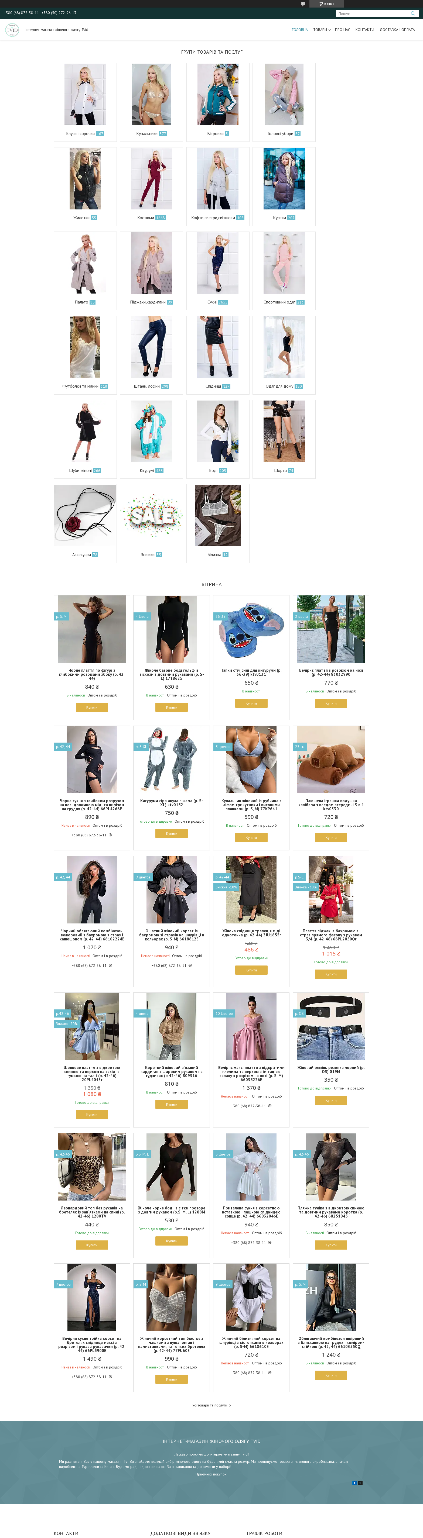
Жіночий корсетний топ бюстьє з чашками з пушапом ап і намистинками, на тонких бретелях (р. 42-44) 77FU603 (171, 1260)
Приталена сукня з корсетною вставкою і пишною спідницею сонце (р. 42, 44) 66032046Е (251, 1128)
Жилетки (335, 133)
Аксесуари (80, 470)
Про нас (342, 29)
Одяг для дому (79, 386)
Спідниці (334, 302)
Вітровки (209, 133)
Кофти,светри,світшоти (143, 217)
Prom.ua (237, 1528)
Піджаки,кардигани (335, 217)
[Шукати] (413, 13)
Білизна (208, 470)
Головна (300, 29)
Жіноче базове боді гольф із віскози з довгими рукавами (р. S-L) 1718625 (171, 590)
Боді (270, 386)
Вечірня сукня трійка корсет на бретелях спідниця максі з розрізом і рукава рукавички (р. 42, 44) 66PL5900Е (91, 1260)
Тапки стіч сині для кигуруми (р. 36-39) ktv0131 (251, 588)
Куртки (206, 217)
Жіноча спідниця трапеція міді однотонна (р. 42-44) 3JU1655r (251, 849)
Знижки (144, 470)
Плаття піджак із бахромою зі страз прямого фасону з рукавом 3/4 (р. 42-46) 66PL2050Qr (331, 851)
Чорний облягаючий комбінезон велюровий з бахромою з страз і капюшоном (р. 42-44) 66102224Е (92, 851)
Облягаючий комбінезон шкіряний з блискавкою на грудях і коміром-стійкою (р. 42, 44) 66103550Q (331, 1258)
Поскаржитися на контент (207, 1533)
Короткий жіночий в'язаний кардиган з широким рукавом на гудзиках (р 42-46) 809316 (172, 987)
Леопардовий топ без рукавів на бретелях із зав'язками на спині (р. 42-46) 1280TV (92, 1128)
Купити (91, 622)
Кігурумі (207, 386)
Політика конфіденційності (250, 1533)
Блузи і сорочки (79, 133)
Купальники (143, 133)
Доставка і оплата (397, 29)
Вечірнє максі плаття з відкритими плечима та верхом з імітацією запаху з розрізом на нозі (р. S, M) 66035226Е (251, 989)
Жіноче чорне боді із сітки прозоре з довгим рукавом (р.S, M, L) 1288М (171, 1126)
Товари (320, 29)
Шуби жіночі (143, 386)
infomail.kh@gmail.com (169, 1467)
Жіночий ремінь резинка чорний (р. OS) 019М (331, 985)
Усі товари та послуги (209, 1321)
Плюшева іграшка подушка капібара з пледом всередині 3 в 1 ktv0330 (331, 720)
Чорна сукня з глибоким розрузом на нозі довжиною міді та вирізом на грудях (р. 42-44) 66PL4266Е (92, 720)
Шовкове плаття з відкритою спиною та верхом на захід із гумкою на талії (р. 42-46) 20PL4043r (92, 989)
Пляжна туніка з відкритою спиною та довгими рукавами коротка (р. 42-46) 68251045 (331, 1128)
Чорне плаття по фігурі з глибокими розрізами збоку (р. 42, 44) (92, 590)
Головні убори (271, 133)
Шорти (335, 386)
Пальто (271, 217)
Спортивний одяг (143, 302)
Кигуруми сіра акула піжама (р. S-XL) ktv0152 (171, 718)
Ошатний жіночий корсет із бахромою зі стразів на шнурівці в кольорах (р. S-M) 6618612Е (171, 851)
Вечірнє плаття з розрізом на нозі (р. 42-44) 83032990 (331, 588)
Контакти (365, 29)
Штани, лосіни (271, 302)
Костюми (78, 217)
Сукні (78, 302)
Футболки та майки (207, 302)
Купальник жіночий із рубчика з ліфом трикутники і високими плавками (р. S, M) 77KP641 (251, 720)
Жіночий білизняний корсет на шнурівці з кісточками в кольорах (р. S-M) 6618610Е (251, 1258)
